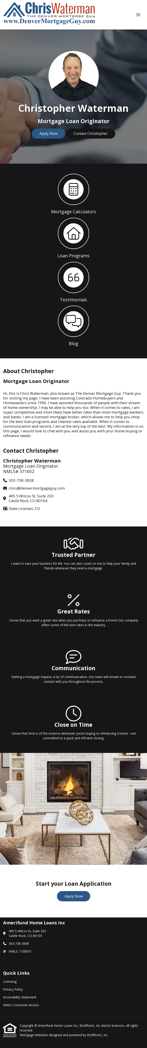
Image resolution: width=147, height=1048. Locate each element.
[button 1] (73, 193)
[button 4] (73, 325)
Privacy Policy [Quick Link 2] (13, 989)
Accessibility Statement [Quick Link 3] (19, 997)
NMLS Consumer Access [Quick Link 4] (21, 1005)
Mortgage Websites (34, 1035)
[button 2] (73, 237)
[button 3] (73, 281)
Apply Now (48, 133)
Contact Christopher (91, 133)
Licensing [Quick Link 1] (10, 981)
